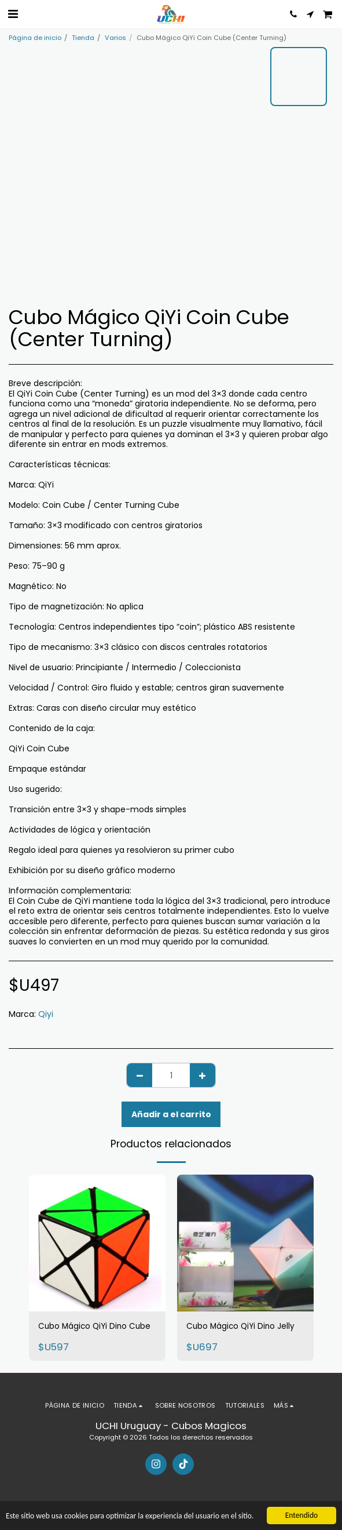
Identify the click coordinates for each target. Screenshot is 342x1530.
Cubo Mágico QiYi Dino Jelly (240, 1326)
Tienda (83, 37)
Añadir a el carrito (171, 1114)
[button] (13, 14)
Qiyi (45, 1014)
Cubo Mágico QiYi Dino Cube (94, 1326)
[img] (97, 1243)
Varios (115, 37)
